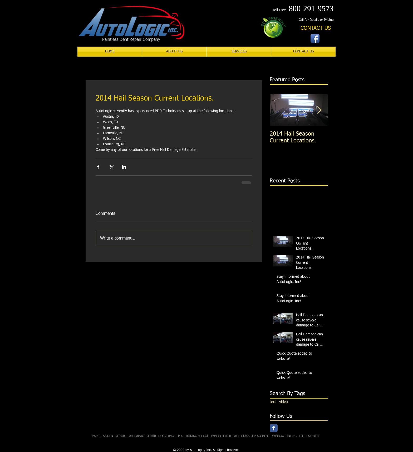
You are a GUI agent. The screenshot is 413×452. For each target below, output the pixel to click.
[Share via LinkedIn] (123, 166)
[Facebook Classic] (274, 428)
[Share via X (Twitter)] (111, 166)
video (283, 402)
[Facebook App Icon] (315, 38)
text (273, 402)
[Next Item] (319, 110)
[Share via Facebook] (98, 166)
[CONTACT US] (315, 28)
